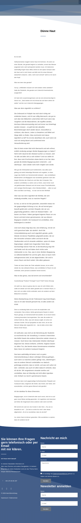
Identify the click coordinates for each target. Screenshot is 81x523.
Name (42, 434)
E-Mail (42, 443)
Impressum (4, 489)
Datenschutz (13, 489)
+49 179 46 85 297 (11, 472)
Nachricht (43, 451)
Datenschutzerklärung (60, 465)
